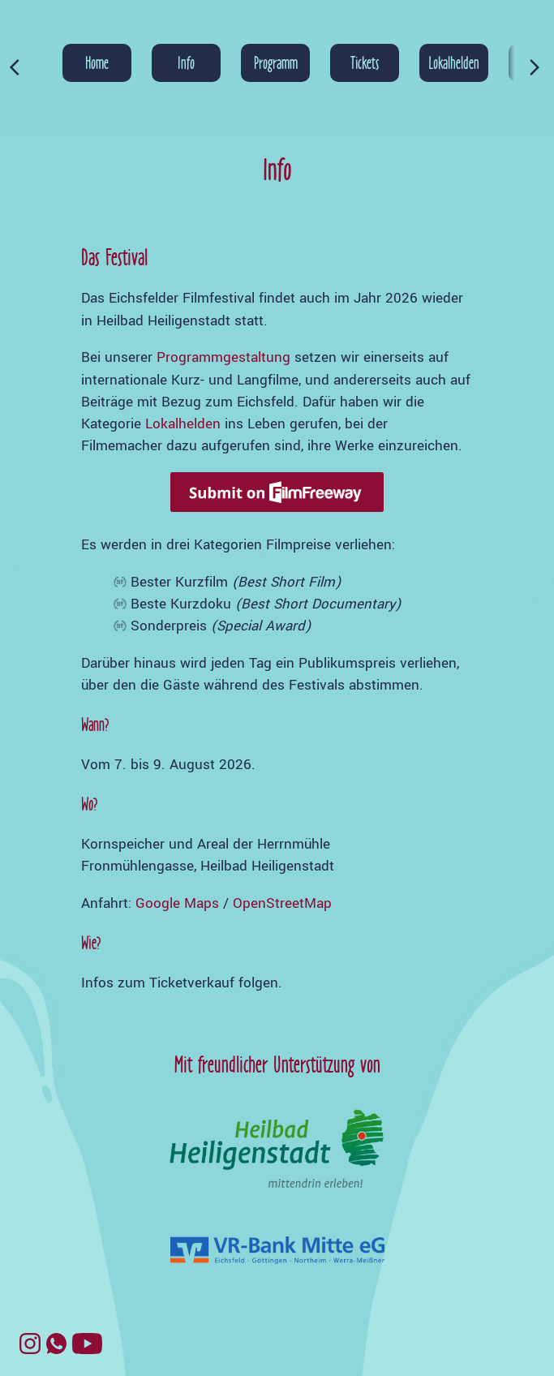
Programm (276, 62)
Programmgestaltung (223, 357)
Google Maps (177, 903)
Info (186, 62)
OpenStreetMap (282, 903)
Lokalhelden (453, 62)
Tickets (364, 62)
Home (97, 62)
